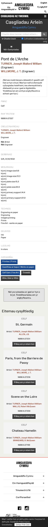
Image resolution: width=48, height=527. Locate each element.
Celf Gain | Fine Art (10, 272)
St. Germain (24, 324)
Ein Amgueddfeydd (9, 8)
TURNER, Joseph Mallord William (21, 63)
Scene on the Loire (24, 396)
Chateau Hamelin (24, 430)
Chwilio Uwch (9, 39)
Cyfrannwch (6, 3)
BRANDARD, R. (19, 440)
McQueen (31, 406)
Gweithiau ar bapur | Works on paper (18, 267)
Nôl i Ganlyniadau (11, 48)
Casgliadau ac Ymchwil (15, 16)
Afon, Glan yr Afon (10, 278)
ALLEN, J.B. (24, 334)
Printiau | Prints (9, 261)
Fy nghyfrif (42, 7)
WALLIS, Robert (20, 406)
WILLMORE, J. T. (11, 71)
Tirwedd (26, 272)
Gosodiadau (7, 525)
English (44, 3)
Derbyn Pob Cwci (23, 525)
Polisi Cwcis (24, 522)
